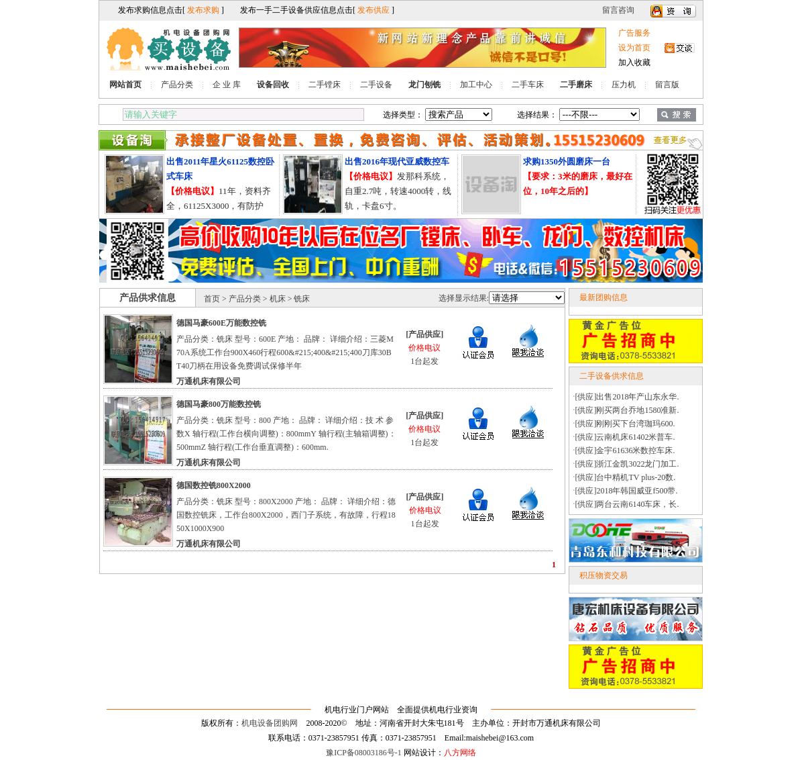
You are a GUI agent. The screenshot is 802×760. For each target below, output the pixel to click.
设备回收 (273, 84)
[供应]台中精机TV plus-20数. (625, 477)
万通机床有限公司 (208, 381)
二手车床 (528, 84)
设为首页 (634, 47)
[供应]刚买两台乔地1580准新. (627, 410)
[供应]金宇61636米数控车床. (625, 450)
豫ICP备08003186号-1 (364, 752)
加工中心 (476, 84)
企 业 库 (227, 84)
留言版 (667, 84)
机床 (278, 298)
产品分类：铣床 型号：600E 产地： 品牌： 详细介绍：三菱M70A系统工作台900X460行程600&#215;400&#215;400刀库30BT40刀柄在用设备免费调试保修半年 (285, 352)
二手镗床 (324, 84)
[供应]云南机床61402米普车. (625, 437)
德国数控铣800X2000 (213, 485)
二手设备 (376, 84)
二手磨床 (576, 84)
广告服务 (634, 33)
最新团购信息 (603, 297)
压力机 (624, 84)
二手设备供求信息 (611, 376)
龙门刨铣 (424, 84)
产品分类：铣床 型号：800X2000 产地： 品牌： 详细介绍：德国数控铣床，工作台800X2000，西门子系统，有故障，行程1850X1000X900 (286, 515)
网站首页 (125, 84)
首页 (212, 298)
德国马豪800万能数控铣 (218, 404)
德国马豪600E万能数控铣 (221, 323)
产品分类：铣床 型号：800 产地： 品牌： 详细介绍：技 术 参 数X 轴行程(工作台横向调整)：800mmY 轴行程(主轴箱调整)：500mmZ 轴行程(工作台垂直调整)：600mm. (286, 434)
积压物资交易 (603, 575)
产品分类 (177, 84)
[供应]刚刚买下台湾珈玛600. (625, 423)
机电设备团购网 (269, 723)
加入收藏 (634, 62)
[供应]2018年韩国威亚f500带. (626, 490)
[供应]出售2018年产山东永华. (627, 396)
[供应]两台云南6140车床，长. (627, 504)
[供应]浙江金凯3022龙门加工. (627, 464)
